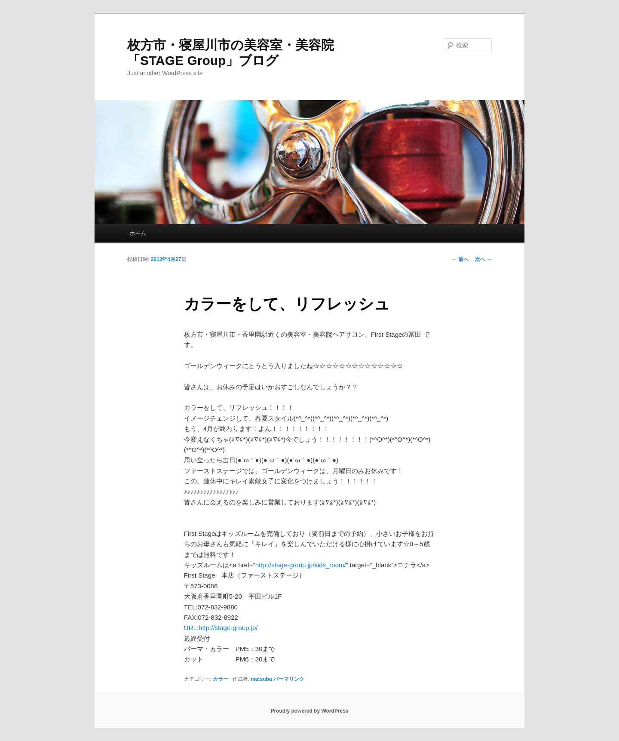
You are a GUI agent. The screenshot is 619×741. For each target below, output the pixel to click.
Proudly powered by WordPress (309, 711)
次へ (483, 259)
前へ (459, 259)
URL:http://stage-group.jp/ (221, 627)
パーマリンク (288, 679)
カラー (220, 679)
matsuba (261, 679)
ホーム (137, 233)
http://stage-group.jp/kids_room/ (300, 565)
